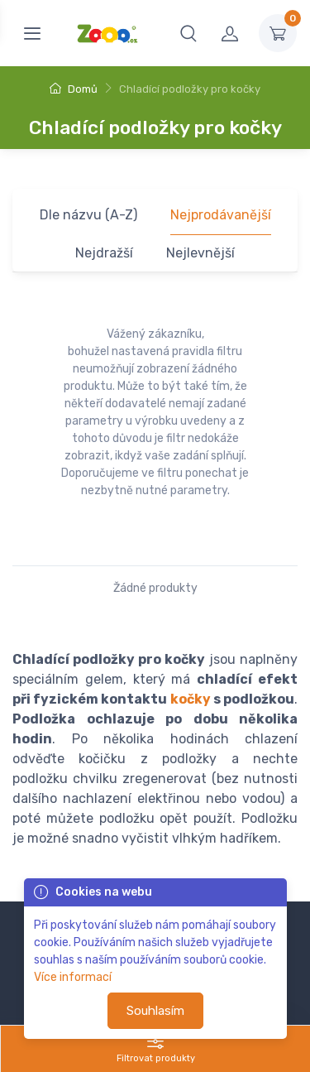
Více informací (73, 977)
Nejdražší (104, 253)
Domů (74, 89)
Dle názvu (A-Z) (88, 215)
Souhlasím (155, 1010)
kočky (190, 699)
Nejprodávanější (220, 215)
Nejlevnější (200, 253)
